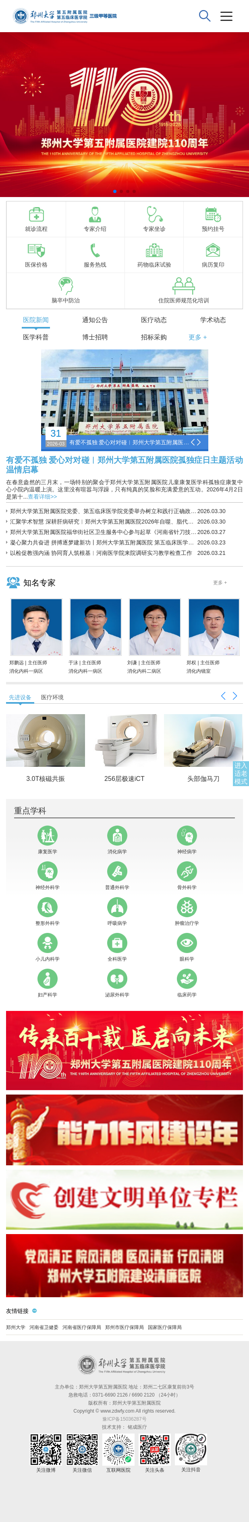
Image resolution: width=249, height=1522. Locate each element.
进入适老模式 (240, 773)
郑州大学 (15, 1327)
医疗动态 (154, 319)
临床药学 (187, 983)
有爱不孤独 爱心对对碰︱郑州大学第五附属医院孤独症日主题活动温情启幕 (129, 442)
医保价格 (36, 254)
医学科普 (36, 337)
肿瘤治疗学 (187, 911)
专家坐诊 (154, 218)
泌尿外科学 (117, 983)
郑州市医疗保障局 (124, 1327)
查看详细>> (42, 496)
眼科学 (187, 947)
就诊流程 (36, 218)
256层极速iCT (124, 778)
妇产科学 (47, 983)
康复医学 (47, 840)
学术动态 (213, 319)
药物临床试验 (154, 254)
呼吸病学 (117, 911)
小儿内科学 (47, 947)
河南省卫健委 (43, 1327)
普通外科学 (117, 875)
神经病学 (187, 840)
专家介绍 (95, 218)
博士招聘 (95, 337)
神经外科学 (47, 875)
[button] (114, 191)
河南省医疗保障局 (81, 1327)
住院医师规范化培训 (183, 290)
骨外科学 (187, 875)
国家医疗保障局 (165, 1327)
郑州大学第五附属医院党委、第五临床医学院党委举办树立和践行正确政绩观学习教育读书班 (103, 511)
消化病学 (117, 840)
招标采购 (154, 337)
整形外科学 (47, 911)
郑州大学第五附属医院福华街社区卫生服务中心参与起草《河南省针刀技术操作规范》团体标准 (103, 532)
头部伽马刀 (203, 778)
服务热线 (95, 254)
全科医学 (117, 947)
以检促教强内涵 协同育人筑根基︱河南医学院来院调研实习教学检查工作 (101, 553)
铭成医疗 (137, 1427)
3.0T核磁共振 (45, 778)
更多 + (198, 337)
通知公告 (95, 319)
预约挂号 (213, 218)
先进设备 (20, 697)
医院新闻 (36, 319)
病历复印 (213, 254)
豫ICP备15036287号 (124, 1419)
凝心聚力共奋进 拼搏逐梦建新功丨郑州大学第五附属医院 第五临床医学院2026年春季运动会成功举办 (103, 542)
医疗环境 (52, 697)
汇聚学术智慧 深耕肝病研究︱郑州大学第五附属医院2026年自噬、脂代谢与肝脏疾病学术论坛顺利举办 (103, 521)
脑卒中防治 (66, 290)
